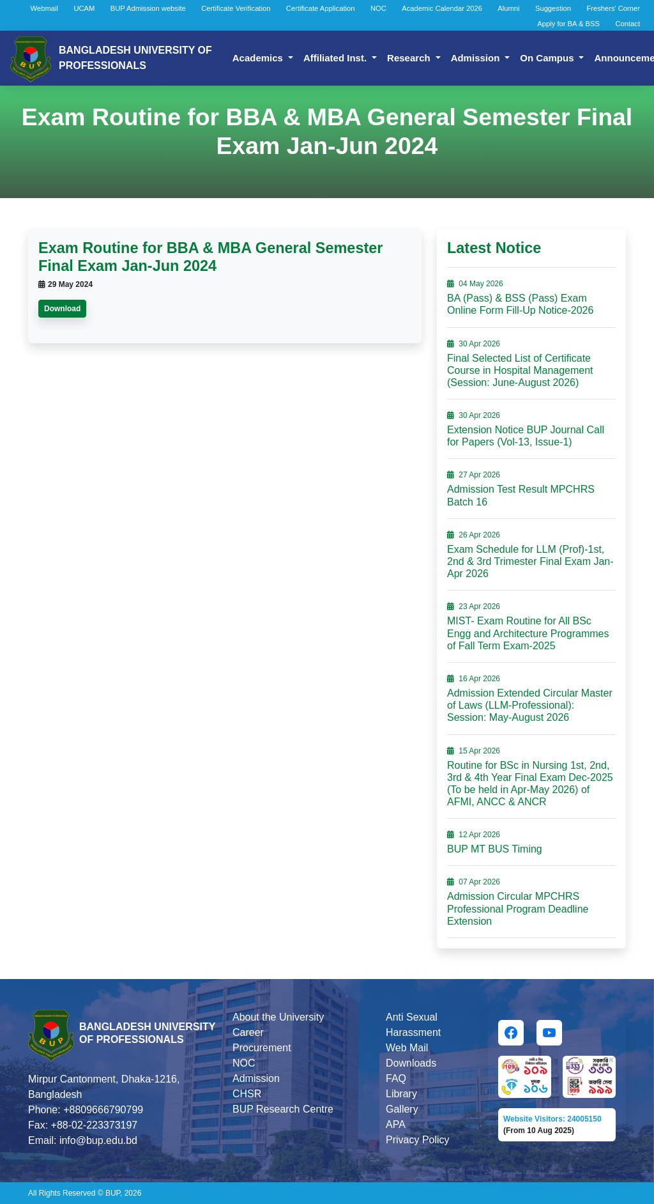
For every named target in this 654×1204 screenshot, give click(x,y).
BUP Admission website (148, 8)
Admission (477, 57)
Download (62, 308)
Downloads (411, 1063)
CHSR (246, 1093)
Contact (627, 23)
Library (401, 1093)
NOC (378, 8)
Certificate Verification (235, 8)
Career (248, 1032)
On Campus (548, 57)
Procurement (261, 1047)
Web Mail (407, 1047)
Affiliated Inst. (336, 57)
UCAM (84, 8)
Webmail (44, 8)
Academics (258, 57)
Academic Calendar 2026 (442, 8)
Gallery (402, 1109)
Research (410, 57)
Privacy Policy (418, 1139)
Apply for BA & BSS (568, 23)
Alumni (508, 8)
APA (396, 1124)
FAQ (396, 1078)
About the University (278, 1017)
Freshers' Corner (613, 8)
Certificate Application (320, 8)
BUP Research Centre (282, 1109)
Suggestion (553, 8)
